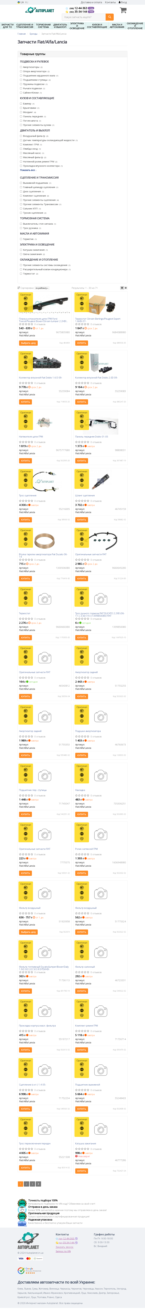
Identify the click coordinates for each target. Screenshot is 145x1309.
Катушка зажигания (34, 249)
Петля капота (30, 120)
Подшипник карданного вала (39, 75)
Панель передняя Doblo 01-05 (91, 436)
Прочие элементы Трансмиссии (40, 204)
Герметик (28, 238)
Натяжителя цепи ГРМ (31, 436)
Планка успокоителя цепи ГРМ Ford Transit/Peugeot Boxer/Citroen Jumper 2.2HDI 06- (42, 319)
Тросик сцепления (33, 212)
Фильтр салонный (85, 967)
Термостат (29, 273)
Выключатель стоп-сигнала (38, 223)
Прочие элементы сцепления (39, 199)
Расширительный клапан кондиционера (45, 269)
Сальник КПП (30, 208)
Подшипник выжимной (87, 1085)
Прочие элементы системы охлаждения (45, 265)
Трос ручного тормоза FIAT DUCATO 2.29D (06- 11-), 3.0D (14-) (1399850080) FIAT (100, 614)
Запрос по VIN (63, 1252)
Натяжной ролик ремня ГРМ (38, 161)
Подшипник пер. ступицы (33, 790)
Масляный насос (32, 152)
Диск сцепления (32, 191)
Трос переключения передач (35, 1144)
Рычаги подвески (32, 88)
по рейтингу (42, 288)
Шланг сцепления (85, 495)
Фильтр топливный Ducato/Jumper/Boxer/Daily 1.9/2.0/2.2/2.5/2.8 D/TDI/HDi (44, 968)
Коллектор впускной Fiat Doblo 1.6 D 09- (40, 377)
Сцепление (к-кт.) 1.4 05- (32, 1085)
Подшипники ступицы (35, 79)
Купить (81, 343)
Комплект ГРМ (31, 144)
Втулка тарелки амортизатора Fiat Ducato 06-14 (43, 555)
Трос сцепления (27, 495)
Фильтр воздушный (30, 908)
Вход (123, 2)
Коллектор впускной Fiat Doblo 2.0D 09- (96, 377)
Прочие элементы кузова (37, 124)
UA (21, 2)
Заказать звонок (64, 1248)
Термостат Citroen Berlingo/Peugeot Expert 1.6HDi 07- (97, 319)
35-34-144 (77, 11)
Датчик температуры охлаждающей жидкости (49, 140)
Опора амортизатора (34, 71)
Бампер (27, 103)
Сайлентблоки (31, 92)
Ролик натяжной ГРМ (86, 849)
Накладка (80, 790)
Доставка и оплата (91, 2)
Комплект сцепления (34, 195)
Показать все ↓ (28, 170)
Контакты (110, 2)
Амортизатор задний (86, 672)
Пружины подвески (33, 84)
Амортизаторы (31, 66)
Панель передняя (33, 116)
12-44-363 (77, 8)
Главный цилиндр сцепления (39, 187)
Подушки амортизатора (88, 731)
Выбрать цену (28, 343)
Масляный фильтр (33, 157)
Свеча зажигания (32, 254)
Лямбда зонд (30, 148)
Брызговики (29, 107)
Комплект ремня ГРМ (86, 1026)
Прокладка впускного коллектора (41, 165)
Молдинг (28, 112)
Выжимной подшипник (35, 182)
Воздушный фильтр (34, 135)
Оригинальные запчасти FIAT (90, 554)
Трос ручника (30, 227)
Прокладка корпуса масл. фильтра (37, 1026)
